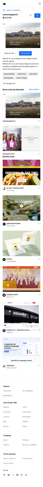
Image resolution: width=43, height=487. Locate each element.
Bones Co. (10, 297)
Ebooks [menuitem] (6, 426)
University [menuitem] (6, 412)
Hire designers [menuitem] (27, 391)
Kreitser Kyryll (11, 368)
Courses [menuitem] (6, 417)
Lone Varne (10, 226)
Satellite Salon (12, 294)
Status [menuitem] (24, 426)
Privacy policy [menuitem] (8, 463)
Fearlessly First (8, 154)
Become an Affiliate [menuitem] (29, 445)
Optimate (10, 365)
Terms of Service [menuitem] (9, 458)
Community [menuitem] (26, 412)
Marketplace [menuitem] (7, 395)
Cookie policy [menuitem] (27, 458)
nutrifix (9, 259)
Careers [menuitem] (6, 445)
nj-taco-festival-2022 (15, 188)
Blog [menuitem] (4, 421)
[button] (30, 15)
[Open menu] (39, 3)
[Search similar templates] (37, 15)
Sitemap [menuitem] (25, 440)
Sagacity (9, 332)
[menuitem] (4, 475)
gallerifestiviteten (13, 223)
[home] (4, 4)
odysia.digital (11, 261)
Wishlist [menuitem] (25, 421)
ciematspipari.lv (9, 121)
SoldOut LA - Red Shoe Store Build (19, 330)
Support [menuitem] (6, 407)
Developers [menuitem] (26, 417)
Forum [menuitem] (24, 407)
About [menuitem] (5, 440)
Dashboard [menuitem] (7, 391)
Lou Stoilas (10, 190)
